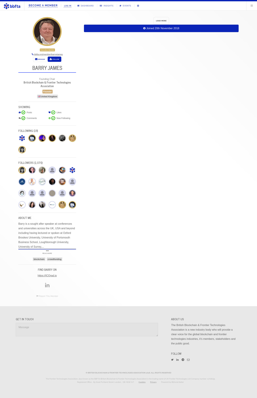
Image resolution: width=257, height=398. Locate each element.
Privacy (153, 382)
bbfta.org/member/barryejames (48, 54)
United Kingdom (49, 96)
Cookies (142, 382)
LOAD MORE (161, 21)
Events (125, 6)
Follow (54, 59)
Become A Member (43, 5)
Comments (32, 118)
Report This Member (48, 296)
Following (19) (28, 130)
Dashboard (86, 6)
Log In (67, 6)
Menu (252, 5)
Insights (106, 6)
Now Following (63, 118)
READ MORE (47, 252)
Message (40, 59)
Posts (29, 112)
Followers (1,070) (30, 162)
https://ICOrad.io (47, 275)
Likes (59, 112)
